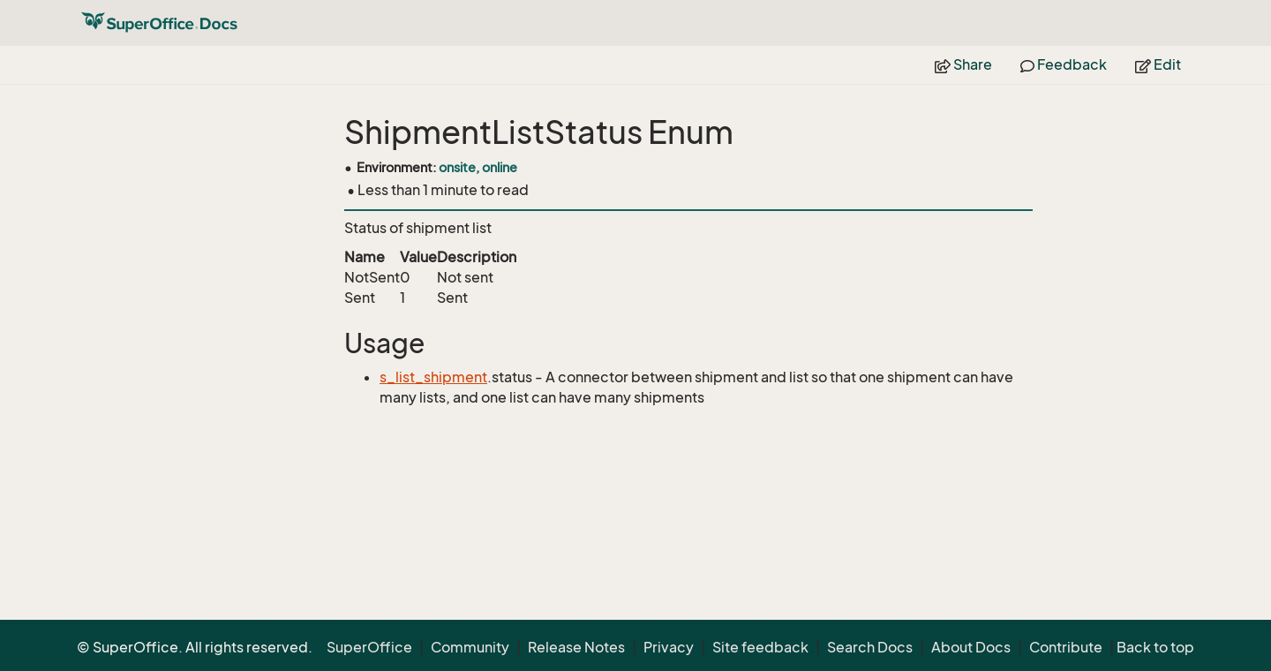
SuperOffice (369, 647)
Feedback (1063, 64)
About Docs (971, 647)
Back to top (1155, 647)
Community (470, 647)
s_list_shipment (433, 377)
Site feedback (760, 647)
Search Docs (870, 647)
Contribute (1065, 647)
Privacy (668, 647)
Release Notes (576, 647)
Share (963, 64)
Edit (1158, 64)
